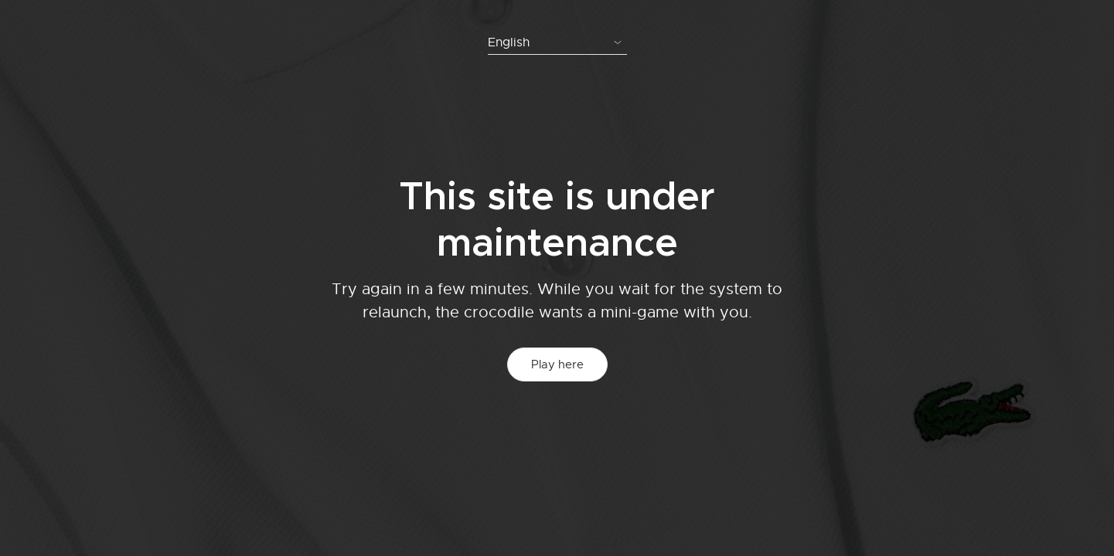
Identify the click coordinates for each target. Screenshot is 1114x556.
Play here (557, 364)
